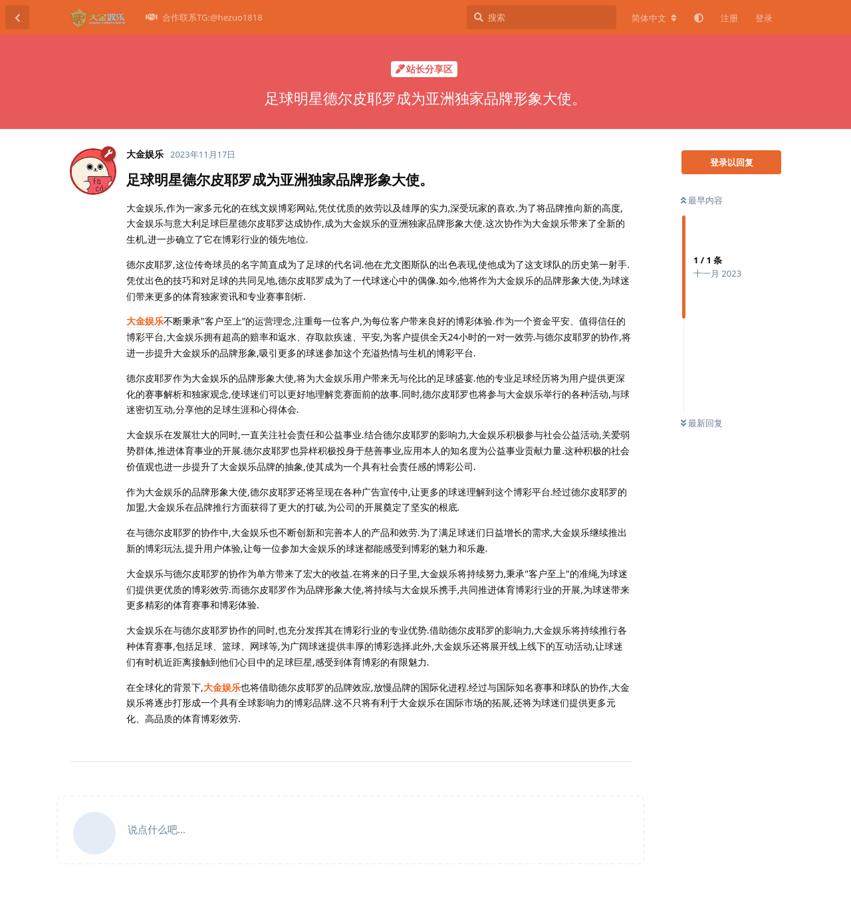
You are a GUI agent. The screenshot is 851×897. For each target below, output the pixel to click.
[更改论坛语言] (654, 18)
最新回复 (702, 423)
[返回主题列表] (17, 17)
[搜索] (541, 17)
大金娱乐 (145, 321)
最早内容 (702, 200)
